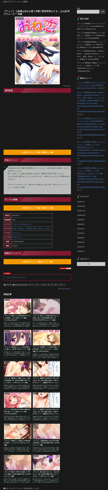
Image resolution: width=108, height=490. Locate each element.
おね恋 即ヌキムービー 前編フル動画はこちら (37, 152)
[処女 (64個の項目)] (7, 427)
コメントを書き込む (37, 470)
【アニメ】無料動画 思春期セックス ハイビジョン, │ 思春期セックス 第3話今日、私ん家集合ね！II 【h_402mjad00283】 (91, 44)
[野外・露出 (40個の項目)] (66, 430)
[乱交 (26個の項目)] (61, 436)
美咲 (100, 88)
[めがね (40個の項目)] (7, 433)
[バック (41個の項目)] (59, 430)
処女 (34, 229)
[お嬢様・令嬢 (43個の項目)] (27, 430)
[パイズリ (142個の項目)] (7, 425)
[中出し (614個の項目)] (21, 422)
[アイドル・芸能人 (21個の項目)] (52, 439)
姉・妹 (14, 229)
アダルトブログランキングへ (16, 278)
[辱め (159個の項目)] (54, 422)
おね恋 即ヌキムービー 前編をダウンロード (37, 262)
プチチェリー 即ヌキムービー (22, 224)
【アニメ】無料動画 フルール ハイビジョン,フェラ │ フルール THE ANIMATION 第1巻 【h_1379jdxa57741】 (91, 26)
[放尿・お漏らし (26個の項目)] (53, 436)
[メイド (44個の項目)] (19, 430)
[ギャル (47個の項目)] (59, 427)
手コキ (40, 229)
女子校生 (29, 229)
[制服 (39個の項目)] (46, 433)
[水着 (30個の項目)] (68, 433)
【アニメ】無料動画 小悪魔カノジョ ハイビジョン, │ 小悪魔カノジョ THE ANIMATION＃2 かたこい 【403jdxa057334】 (91, 67)
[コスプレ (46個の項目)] (67, 427)
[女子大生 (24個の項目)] (67, 436)
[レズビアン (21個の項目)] (65, 439)
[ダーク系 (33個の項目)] (54, 433)
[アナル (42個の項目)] (46, 430)
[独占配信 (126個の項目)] (22, 425)
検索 (78, 8)
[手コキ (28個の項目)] (24, 436)
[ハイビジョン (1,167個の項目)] (8, 422)
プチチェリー (16, 233)
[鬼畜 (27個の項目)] (30, 436)
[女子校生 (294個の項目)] (34, 422)
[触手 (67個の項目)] (68, 425)
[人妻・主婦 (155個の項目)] (62, 422)
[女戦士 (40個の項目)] (14, 433)
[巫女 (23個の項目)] (8, 439)
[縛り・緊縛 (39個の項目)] (30, 433)
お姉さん (21, 229)
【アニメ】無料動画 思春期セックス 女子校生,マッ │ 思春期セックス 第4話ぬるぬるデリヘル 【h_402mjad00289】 (91, 35)
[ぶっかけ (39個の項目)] (39, 433)
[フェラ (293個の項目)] (41, 422)
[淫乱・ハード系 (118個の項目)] (31, 425)
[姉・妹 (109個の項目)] (40, 425)
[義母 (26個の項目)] (45, 436)
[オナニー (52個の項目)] (45, 427)
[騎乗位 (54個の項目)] (37, 427)
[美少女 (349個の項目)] (28, 422)
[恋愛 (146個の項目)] (68, 422)
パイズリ (47, 229)
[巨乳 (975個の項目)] (15, 422)
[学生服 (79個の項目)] (56, 425)
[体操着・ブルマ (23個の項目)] (19, 439)
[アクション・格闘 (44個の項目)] (9, 430)
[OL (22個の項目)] (30, 439)
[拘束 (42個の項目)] (52, 430)
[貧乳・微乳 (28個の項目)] (17, 436)
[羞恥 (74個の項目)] (62, 425)
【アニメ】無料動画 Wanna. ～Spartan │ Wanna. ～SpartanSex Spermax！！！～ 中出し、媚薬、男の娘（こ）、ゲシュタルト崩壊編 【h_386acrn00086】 (91, 55)
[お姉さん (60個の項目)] (22, 427)
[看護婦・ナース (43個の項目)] (37, 430)
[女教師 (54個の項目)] (30, 427)
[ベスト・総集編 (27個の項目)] (38, 436)
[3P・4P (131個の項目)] (14, 425)
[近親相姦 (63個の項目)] (14, 427)
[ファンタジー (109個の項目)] (48, 425)
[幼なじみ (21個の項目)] (39, 439)
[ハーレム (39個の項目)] (22, 433)
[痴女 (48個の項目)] (52, 427)
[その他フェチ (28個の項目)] (8, 436)
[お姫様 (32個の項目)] (61, 433)
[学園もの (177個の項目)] (48, 422)
